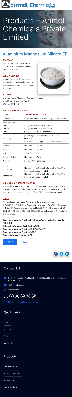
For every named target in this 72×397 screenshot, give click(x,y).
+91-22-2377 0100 (15, 289)
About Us (7, 329)
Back (24, 242)
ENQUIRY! (9, 242)
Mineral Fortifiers (10, 387)
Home (6, 322)
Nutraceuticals (9, 380)
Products (7, 336)
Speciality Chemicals (12, 373)
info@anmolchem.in (16, 285)
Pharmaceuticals (10, 367)
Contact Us (8, 343)
